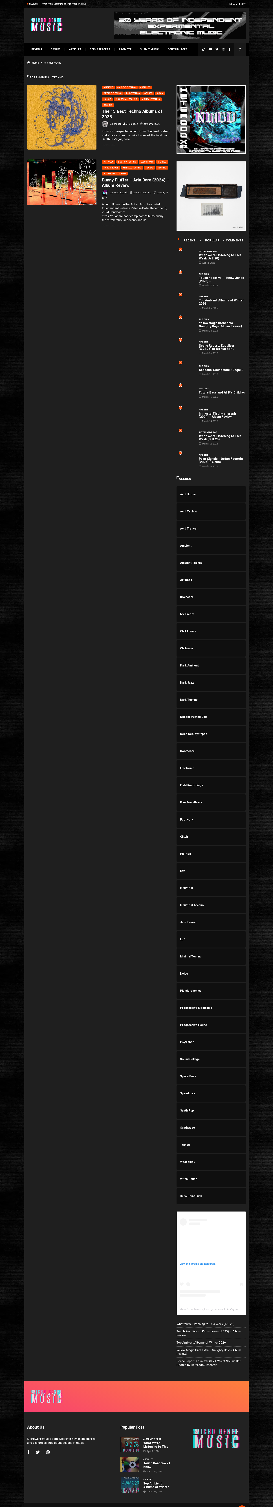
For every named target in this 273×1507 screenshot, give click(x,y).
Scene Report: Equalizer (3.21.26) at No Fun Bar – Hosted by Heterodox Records (210, 1364)
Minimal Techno (150, 99)
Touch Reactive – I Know (156, 1456)
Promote (124, 49)
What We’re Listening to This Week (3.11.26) (220, 438)
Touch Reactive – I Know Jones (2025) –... (222, 279)
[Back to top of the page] (242, 1500)
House (107, 99)
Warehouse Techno (115, 173)
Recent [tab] (187, 241)
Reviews (36, 49)
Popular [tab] (210, 241)
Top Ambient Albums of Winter (156, 1476)
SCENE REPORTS (99, 49)
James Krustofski (119, 192)
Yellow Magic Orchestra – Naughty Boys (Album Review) (220, 325)
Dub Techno (133, 93)
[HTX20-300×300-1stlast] (211, 119)
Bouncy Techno (127, 162)
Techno (108, 105)
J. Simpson (115, 123)
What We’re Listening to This (155, 1435)
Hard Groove (111, 167)
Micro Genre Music (190, 1310)
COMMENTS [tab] (234, 241)
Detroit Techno (113, 93)
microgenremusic (214, 1310)
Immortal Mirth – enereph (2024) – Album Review (222, 415)
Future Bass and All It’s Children (222, 393)
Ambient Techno (126, 87)
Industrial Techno (126, 99)
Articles (75, 49)
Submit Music (149, 49)
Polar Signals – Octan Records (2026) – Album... (221, 461)
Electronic (146, 162)
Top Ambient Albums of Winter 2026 (221, 302)
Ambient (108, 87)
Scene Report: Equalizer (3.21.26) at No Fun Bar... (217, 347)
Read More (110, 144)
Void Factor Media (162, 1500)
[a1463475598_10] (211, 196)
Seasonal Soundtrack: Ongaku (221, 370)
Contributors (177, 49)
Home (35, 62)
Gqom (160, 93)
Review (149, 167)
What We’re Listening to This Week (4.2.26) (63, 3)
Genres (55, 49)
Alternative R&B (208, 252)
